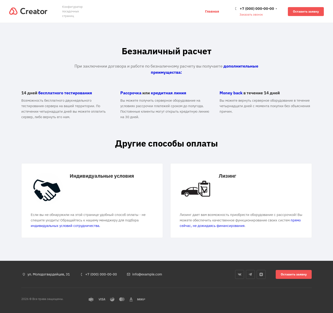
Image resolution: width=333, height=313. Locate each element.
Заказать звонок (251, 14)
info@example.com (147, 274)
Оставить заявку (306, 11)
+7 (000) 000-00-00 (257, 8)
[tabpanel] (92, 200)
